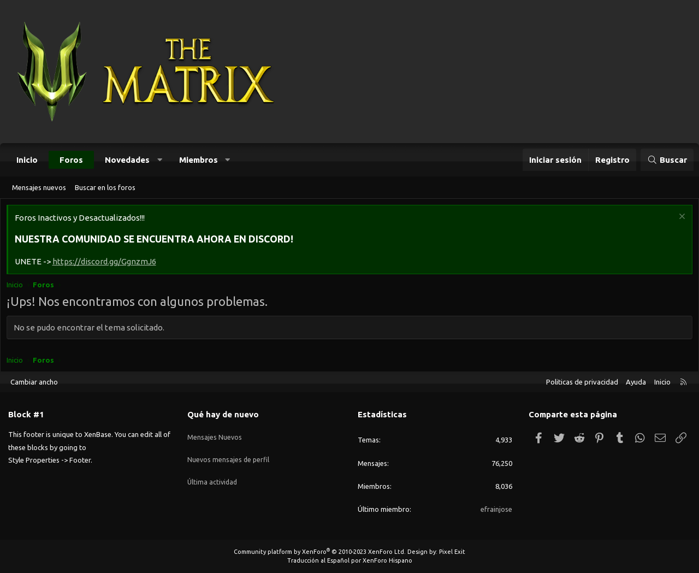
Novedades (127, 159)
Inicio (27, 159)
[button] (159, 160)
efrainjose (496, 509)
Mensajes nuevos (39, 187)
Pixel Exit (452, 551)
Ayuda (636, 382)
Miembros (198, 159)
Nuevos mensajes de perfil (229, 453)
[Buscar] (667, 160)
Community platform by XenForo (320, 551)
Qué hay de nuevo (223, 414)
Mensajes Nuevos (214, 433)
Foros (71, 159)
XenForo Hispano (387, 560)
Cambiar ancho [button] (34, 382)
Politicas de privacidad (582, 382)
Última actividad (213, 473)
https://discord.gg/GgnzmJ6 (106, 264)
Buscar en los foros (105, 187)
